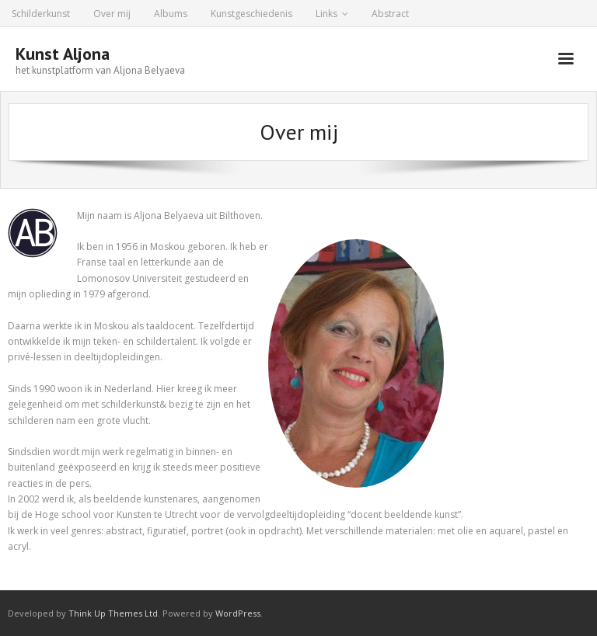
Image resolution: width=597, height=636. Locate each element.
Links (326, 13)
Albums (170, 13)
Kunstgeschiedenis (251, 13)
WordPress (237, 613)
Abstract (390, 13)
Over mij (112, 13)
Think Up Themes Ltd (113, 613)
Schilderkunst (41, 13)
